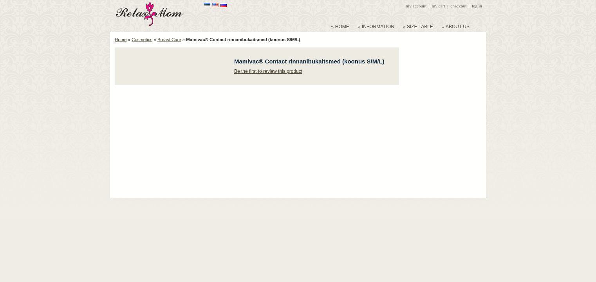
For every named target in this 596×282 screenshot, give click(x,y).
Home (120, 39)
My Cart (438, 6)
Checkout (458, 6)
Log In (477, 6)
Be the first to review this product (268, 71)
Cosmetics (142, 39)
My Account (416, 6)
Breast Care (169, 39)
